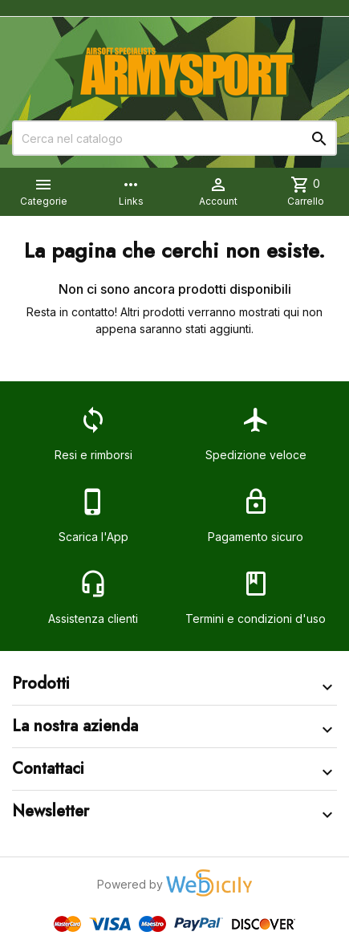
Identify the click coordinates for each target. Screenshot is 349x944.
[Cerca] (174, 138)
